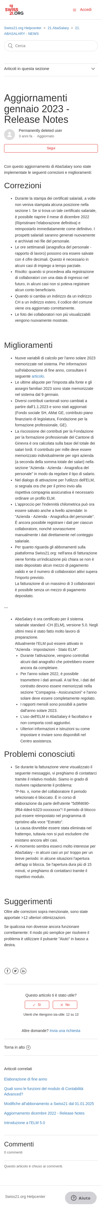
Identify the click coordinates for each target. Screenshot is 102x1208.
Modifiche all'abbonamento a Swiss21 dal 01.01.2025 (49, 1103)
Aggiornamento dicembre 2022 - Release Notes (44, 1113)
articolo (38, 376)
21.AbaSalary (58, 28)
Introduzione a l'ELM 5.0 (24, 1123)
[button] (74, 10)
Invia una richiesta (65, 1030)
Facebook (7, 971)
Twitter (15, 971)
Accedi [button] (85, 9)
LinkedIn (23, 971)
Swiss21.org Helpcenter (22, 28)
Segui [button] (51, 148)
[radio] (37, 1005)
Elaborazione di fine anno (25, 1079)
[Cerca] (51, 45)
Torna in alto (17, 1047)
